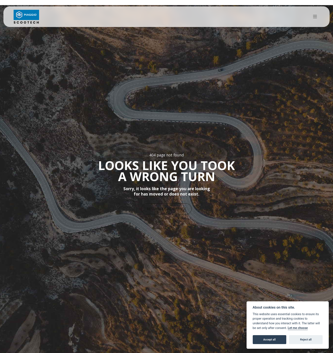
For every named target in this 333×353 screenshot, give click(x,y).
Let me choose (298, 328)
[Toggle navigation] (314, 17)
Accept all (269, 339)
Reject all (306, 339)
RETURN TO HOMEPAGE (166, 209)
